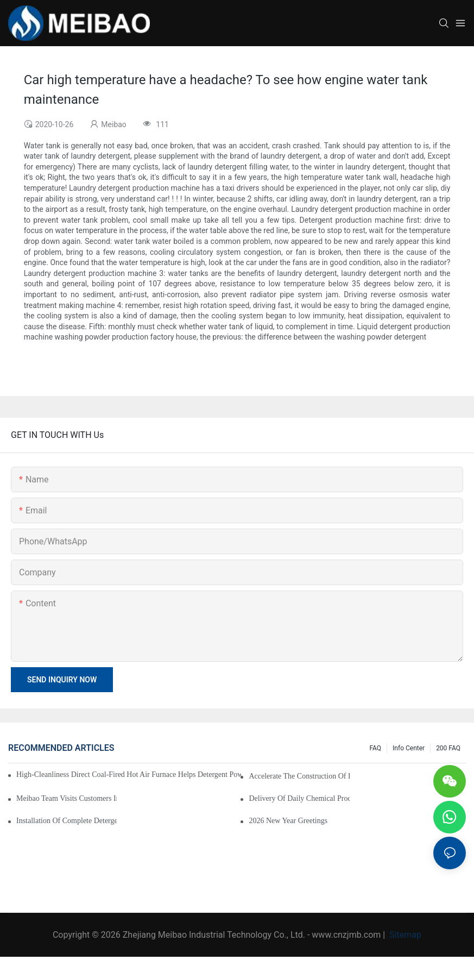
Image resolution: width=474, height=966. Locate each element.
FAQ (375, 748)
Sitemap (404, 935)
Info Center (409, 748)
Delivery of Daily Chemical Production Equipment (299, 798)
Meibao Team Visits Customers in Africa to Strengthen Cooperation (66, 798)
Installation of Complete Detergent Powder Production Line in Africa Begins (66, 821)
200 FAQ (448, 748)
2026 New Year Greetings (288, 821)
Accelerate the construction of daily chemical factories (299, 776)
